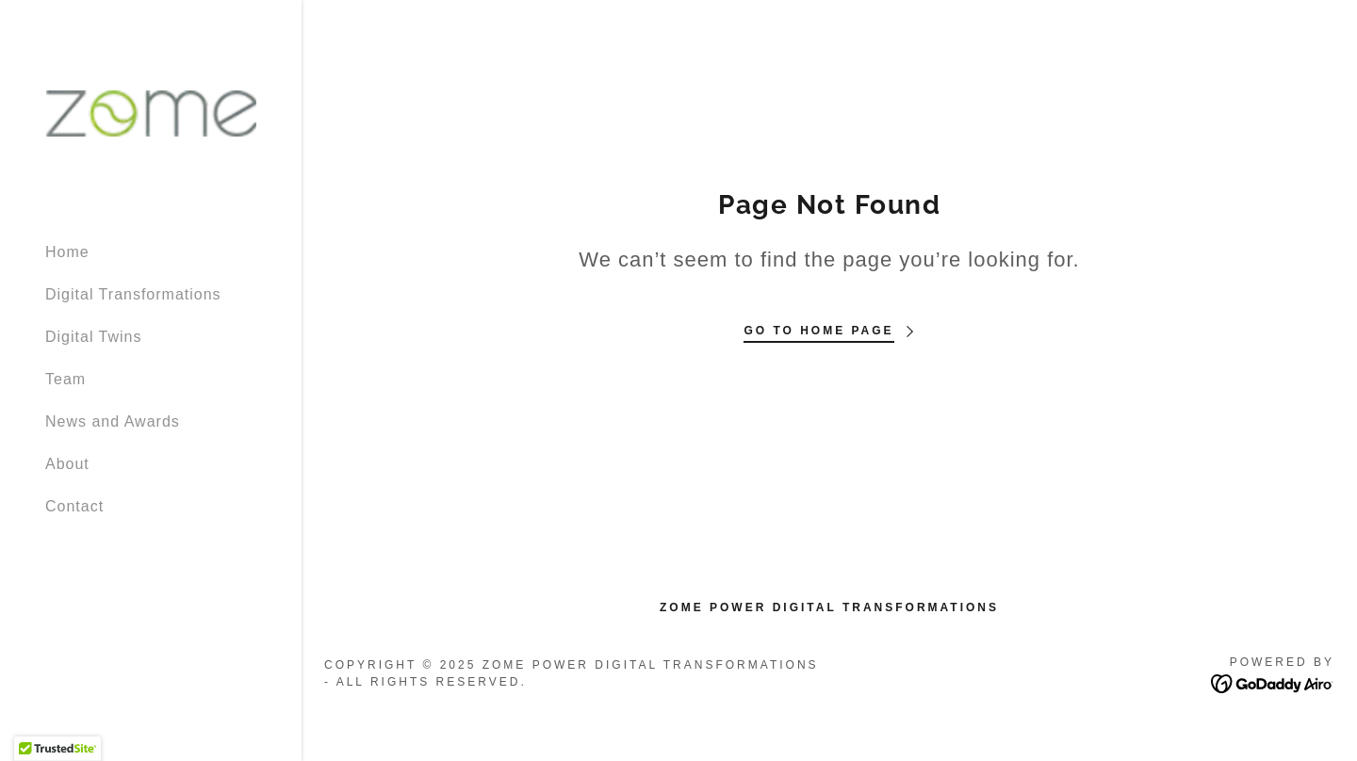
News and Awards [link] (112, 421)
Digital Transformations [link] (133, 294)
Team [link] (65, 379)
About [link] (67, 464)
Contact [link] (74, 506)
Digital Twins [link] (93, 337)
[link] (150, 113)
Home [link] (67, 252)
